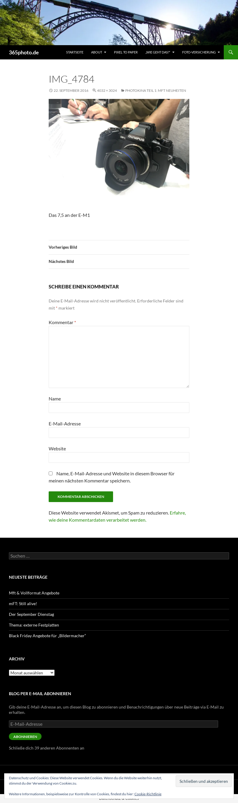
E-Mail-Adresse (65, 423)
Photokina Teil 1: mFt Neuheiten (155, 90)
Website (57, 448)
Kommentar (62, 322)
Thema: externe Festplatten (34, 624)
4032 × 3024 (107, 90)
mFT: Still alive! (23, 603)
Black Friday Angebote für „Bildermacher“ (47, 635)
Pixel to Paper (126, 52)
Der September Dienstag (31, 614)
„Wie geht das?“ (157, 52)
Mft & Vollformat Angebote (34, 592)
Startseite (74, 52)
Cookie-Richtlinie (147, 794)
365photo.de (24, 52)
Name (55, 398)
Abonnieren (25, 736)
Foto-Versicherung (199, 52)
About (96, 52)
